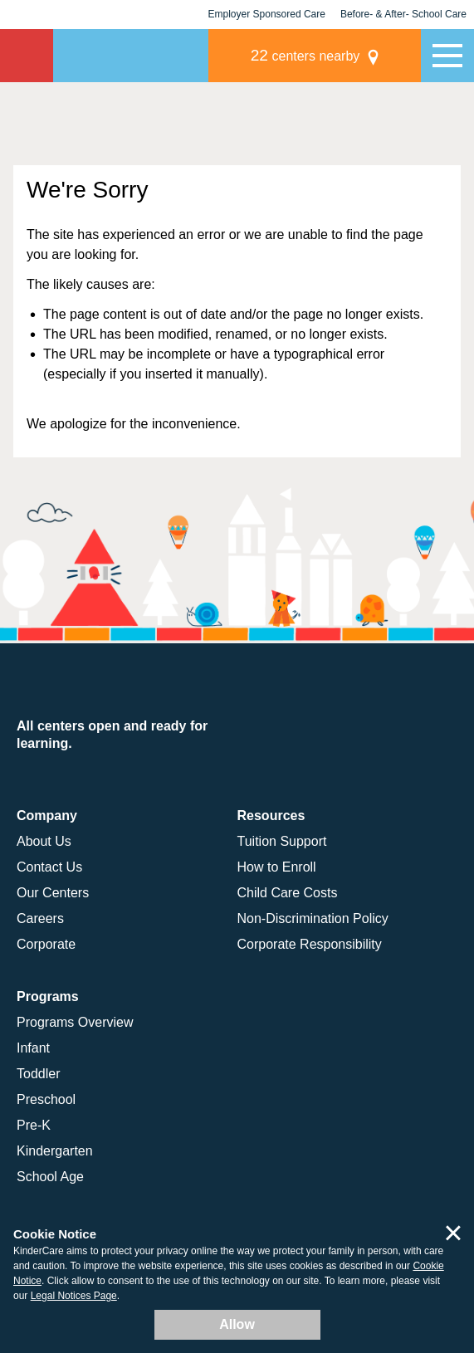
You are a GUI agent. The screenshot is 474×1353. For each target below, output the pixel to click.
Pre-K (34, 1125)
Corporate (46, 944)
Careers (40, 918)
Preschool (46, 1099)
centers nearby (305, 55)
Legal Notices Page (74, 1296)
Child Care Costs (287, 893)
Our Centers (53, 893)
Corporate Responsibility (309, 944)
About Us (44, 841)
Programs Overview (75, 1022)
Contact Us (49, 867)
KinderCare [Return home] (26, 55)
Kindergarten (55, 1151)
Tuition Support (282, 841)
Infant (33, 1048)
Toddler (38, 1074)
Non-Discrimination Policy (312, 918)
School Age (50, 1177)
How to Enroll (276, 867)
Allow (237, 1324)
